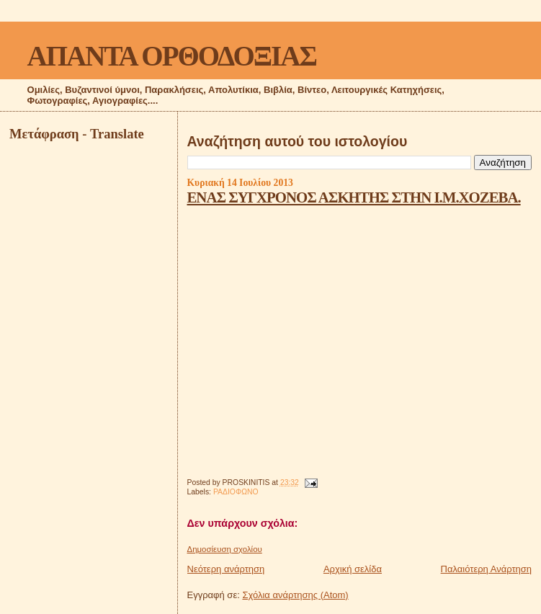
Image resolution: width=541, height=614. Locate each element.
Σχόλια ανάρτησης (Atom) (295, 594)
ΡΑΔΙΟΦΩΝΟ (236, 492)
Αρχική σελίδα (352, 569)
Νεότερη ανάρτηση (226, 569)
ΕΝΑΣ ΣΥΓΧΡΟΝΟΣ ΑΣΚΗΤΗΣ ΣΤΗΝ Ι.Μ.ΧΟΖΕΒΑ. (354, 197)
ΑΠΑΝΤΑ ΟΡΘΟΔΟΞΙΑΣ (171, 55)
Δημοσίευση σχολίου (224, 549)
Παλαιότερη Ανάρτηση (486, 569)
